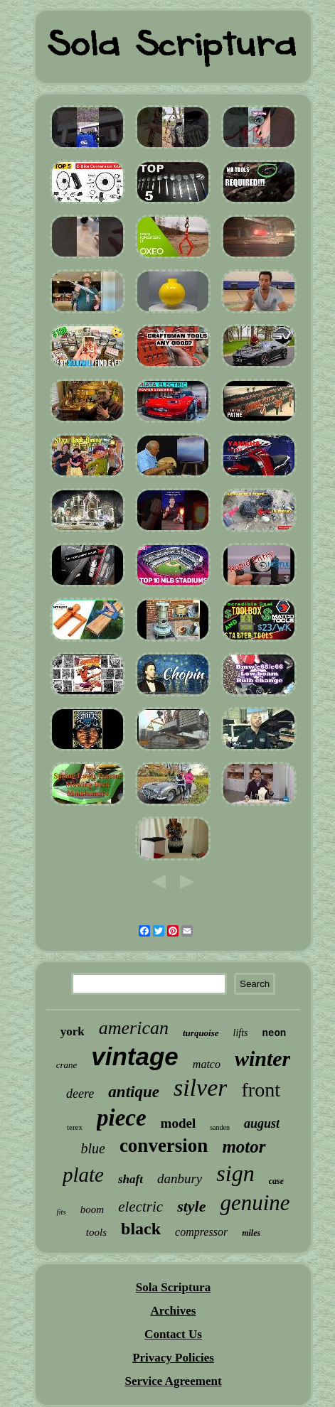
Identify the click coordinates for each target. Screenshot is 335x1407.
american (134, 1028)
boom (92, 1209)
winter (262, 1058)
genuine (254, 1202)
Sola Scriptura (173, 1287)
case (276, 1181)
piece (122, 1118)
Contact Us (173, 1334)
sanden (220, 1127)
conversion (163, 1145)
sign (235, 1173)
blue (92, 1148)
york (72, 1031)
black (141, 1228)
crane (67, 1065)
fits (60, 1211)
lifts (240, 1033)
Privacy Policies (173, 1357)
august (262, 1123)
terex (75, 1127)
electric (140, 1206)
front (260, 1090)
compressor (201, 1232)
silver (201, 1087)
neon (274, 1033)
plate (83, 1174)
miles (251, 1233)
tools (96, 1232)
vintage (135, 1056)
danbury (179, 1178)
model (178, 1123)
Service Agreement (172, 1381)
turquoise (201, 1033)
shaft (130, 1179)
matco (206, 1064)
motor (243, 1146)
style (191, 1206)
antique (133, 1092)
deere (80, 1094)
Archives (173, 1310)
